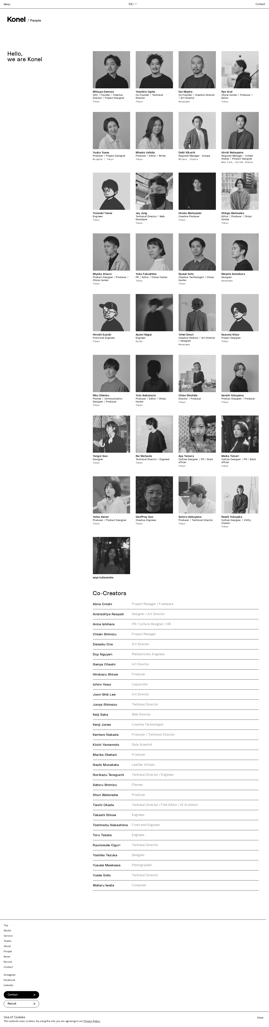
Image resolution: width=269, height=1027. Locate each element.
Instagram (10, 975)
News (7, 957)
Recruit (8, 962)
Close (260, 1017)
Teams (7, 941)
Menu (7, 4)
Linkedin (8, 985)
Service (8, 936)
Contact (260, 4)
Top (6, 925)
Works (7, 931)
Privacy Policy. (92, 1021)
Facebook (9, 980)
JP (135, 4)
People (8, 951)
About (7, 946)
